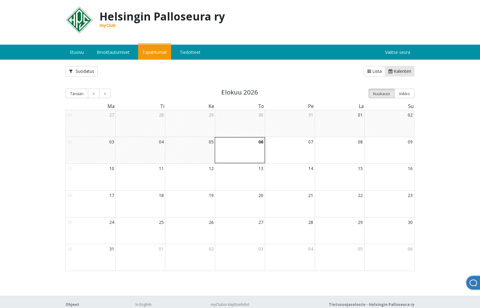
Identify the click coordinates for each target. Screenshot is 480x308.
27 (111, 115)
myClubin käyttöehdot (230, 304)
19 (211, 195)
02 (410, 115)
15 (360, 168)
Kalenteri (399, 71)
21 (310, 195)
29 (211, 115)
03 (111, 142)
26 (211, 222)
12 (211, 168)
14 (310, 168)
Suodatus (81, 71)
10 (111, 168)
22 (360, 195)
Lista (374, 71)
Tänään (77, 93)
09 (410, 142)
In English (143, 304)
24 (111, 222)
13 (260, 168)
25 (161, 222)
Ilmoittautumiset (113, 52)
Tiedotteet (190, 52)
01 (360, 115)
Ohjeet (72, 304)
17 (111, 195)
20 (260, 195)
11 (161, 168)
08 (360, 142)
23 (410, 195)
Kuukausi (381, 93)
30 (260, 115)
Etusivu (77, 52)
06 (260, 142)
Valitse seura (397, 52)
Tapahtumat (154, 52)
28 (161, 115)
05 (211, 142)
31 (310, 115)
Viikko (404, 93)
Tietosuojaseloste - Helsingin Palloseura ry (371, 304)
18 (161, 195)
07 (310, 142)
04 (161, 142)
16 (410, 168)
